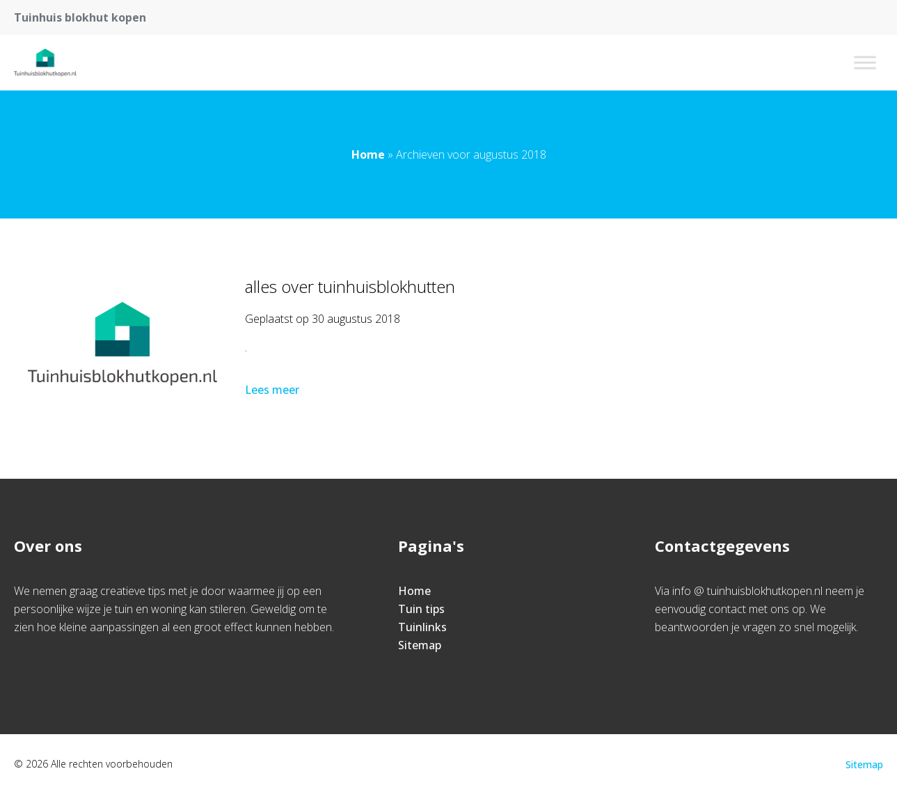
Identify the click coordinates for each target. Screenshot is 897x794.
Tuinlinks (422, 627)
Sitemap (419, 645)
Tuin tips (421, 609)
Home (368, 154)
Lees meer (273, 389)
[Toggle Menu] (865, 62)
